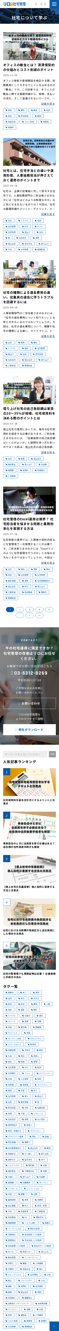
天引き (35, 998)
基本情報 (11, 580)
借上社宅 (11, 243)
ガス (34, 1090)
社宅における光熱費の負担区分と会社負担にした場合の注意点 (29, 932)
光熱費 (10, 1084)
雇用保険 (11, 1199)
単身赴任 (11, 1153)
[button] (54, 4)
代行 (25, 226)
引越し (10, 1176)
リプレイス (37, 1113)
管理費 (10, 470)
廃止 (9, 1280)
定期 (38, 1021)
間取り (26, 1142)
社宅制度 (11, 232)
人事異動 (38, 1263)
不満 (21, 1113)
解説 (38, 116)
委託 (47, 569)
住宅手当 (27, 243)
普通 (25, 1021)
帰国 (38, 1292)
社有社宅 (21, 237)
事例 (36, 992)
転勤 (21, 1061)
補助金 (22, 1315)
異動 (23, 1263)
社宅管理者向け (43, 580)
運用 (36, 237)
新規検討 (11, 1240)
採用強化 (40, 470)
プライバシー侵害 (14, 1136)
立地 (47, 1274)
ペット (39, 226)
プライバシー (35, 1130)
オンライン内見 (13, 1038)
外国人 (10, 1263)
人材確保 (11, 476)
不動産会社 (28, 1171)
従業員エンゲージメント (17, 1303)
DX (24, 1217)
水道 (21, 1090)
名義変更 (40, 1107)
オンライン (43, 1182)
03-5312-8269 (36, 3)
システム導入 (29, 1222)
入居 (47, 1004)
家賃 (25, 1199)
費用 (21, 342)
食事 (9, 1292)
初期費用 (25, 1182)
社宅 (9, 220)
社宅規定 (38, 1286)
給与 (21, 998)
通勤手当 (38, 1217)
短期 (27, 1309)
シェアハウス (12, 1165)
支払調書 (11, 1205)
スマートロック (13, 1044)
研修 (9, 1315)
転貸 (38, 1067)
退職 (21, 1194)
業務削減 (40, 249)
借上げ (26, 232)
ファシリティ (25, 1280)
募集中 (10, 992)
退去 (9, 116)
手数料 (10, 1269)
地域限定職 (41, 1303)
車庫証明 (11, 1050)
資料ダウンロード (45, 4)
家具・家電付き (13, 1130)
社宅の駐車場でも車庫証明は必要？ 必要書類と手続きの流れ (29, 975)
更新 (34, 569)
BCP (25, 1205)
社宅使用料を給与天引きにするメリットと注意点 (29, 801)
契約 (9, 110)
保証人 (28, 1125)
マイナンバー (44, 1073)
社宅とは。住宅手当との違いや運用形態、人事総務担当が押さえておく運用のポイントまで (28, 175)
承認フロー (26, 1251)
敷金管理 (11, 1257)
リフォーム (11, 1188)
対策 (9, 1078)
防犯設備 (11, 1142)
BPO (25, 586)
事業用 (45, 121)
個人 (40, 1269)
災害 (44, 1165)
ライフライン (42, 1084)
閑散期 (37, 1027)
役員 (38, 220)
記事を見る (48, 104)
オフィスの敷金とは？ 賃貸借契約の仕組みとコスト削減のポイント (29, 67)
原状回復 (23, 116)
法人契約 (40, 1119)
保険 (38, 1078)
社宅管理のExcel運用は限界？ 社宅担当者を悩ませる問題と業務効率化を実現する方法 (28, 524)
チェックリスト (13, 1274)
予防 (25, 1107)
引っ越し (27, 1153)
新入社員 (44, 1153)
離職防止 (27, 1297)
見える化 (44, 1251)
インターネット (30, 1257)
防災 (21, 1004)
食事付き (11, 1159)
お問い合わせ (42, 4)
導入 (25, 1096)
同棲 (44, 1171)
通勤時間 (11, 1222)
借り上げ (44, 243)
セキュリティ (34, 1038)
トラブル (23, 220)
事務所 (10, 127)
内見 (9, 1194)
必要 (34, 1194)
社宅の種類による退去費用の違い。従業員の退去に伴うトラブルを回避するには (28, 297)
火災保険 (23, 1078)
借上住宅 (23, 1292)
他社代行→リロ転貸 (41, 1245)
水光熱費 (23, 249)
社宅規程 (33, 1274)
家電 (27, 1032)
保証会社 (11, 121)
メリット (11, 1021)
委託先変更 (34, 1228)
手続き (26, 1050)
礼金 (9, 1056)
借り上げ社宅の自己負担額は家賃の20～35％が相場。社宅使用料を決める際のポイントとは (29, 413)
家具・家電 (41, 1205)
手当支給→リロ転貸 (32, 1240)
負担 (47, 110)
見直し (35, 1056)
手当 (9, 249)
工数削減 (11, 365)
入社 (42, 1280)
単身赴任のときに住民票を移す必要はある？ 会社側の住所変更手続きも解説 (29, 845)
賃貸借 (24, 1084)
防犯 (33, 1136)
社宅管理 (11, 226)
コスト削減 (28, 121)
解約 (21, 110)
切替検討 (11, 1234)
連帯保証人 (11, 1125)
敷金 (34, 110)
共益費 (43, 464)
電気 (9, 1090)
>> (39, 615)
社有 (40, 232)
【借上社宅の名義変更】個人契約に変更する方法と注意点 (29, 888)
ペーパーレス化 (13, 1228)
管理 (21, 458)
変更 (9, 1113)
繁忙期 (22, 1027)
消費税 (39, 1199)
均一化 (10, 1251)
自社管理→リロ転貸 (15, 1245)
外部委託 (11, 1073)
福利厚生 (11, 464)
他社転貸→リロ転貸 (32, 1234)
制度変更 (23, 1211)
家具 (9, 1004)
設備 (45, 1136)
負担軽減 (27, 592)
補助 (9, 1286)
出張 (40, 1309)
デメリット (11, 1032)
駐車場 (32, 1044)
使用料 (24, 470)
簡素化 (43, 592)
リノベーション (32, 1188)
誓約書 (30, 1165)
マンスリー (11, 1309)
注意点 (26, 1015)
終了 (23, 992)
